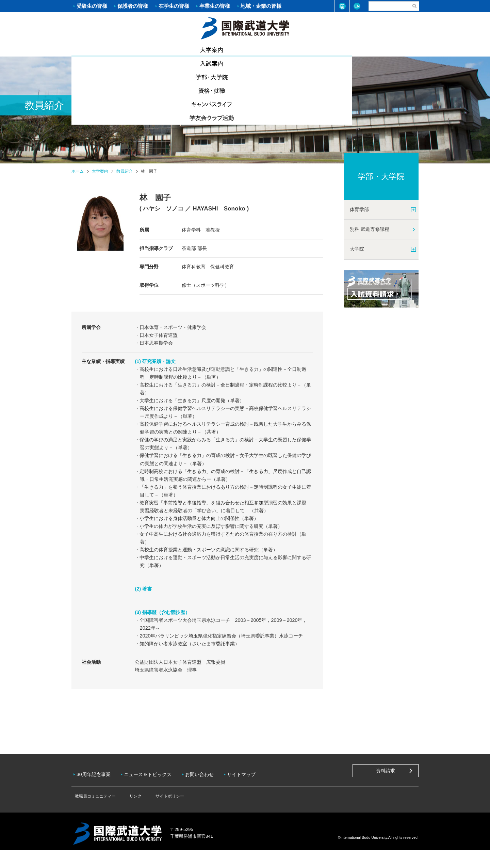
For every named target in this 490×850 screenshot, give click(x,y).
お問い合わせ (204, 772)
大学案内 (100, 49)
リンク (129, 791)
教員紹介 (124, 171)
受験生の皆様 (92, 6)
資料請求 (385, 770)
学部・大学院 (216, 50)
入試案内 (158, 50)
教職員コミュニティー (93, 791)
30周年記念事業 (95, 772)
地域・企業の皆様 (261, 6)
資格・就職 (274, 50)
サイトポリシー (158, 791)
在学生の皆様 (174, 6)
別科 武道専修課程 (369, 229)
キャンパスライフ (332, 50)
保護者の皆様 (132, 6)
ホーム (245, 27)
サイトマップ (248, 772)
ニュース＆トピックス (151, 772)
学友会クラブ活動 (389, 50)
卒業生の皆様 (214, 6)
